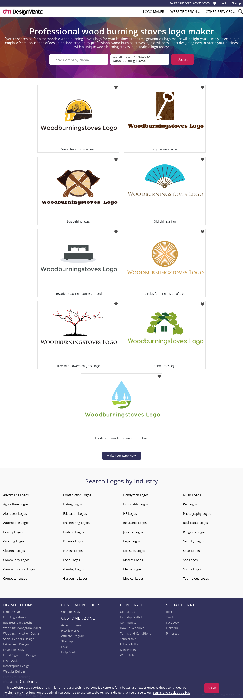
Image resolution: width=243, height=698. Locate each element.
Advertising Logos (16, 494)
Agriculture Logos (15, 503)
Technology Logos (196, 577)
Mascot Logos (133, 558)
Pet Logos (190, 503)
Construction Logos (77, 494)
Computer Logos (15, 577)
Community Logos (16, 558)
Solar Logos (191, 549)
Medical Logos (133, 577)
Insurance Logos (135, 521)
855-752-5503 (201, 3)
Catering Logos (13, 540)
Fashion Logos (73, 531)
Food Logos (71, 558)
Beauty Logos (13, 531)
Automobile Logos (16, 521)
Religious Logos (194, 531)
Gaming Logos (73, 568)
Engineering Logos (76, 521)
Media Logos (132, 568)
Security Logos (193, 540)
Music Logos (192, 494)
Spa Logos (190, 558)
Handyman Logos (135, 494)
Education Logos (75, 512)
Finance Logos (73, 540)
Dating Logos (72, 503)
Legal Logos (131, 540)
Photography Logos (197, 512)
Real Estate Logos (195, 521)
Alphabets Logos (15, 512)
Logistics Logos (134, 549)
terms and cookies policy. (171, 692)
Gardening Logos (75, 577)
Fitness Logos (73, 549)
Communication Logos (19, 568)
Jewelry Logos (133, 531)
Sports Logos (192, 568)
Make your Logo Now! (122, 454)
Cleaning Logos (14, 549)
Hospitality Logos (135, 503)
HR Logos (130, 512)
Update (183, 59)
